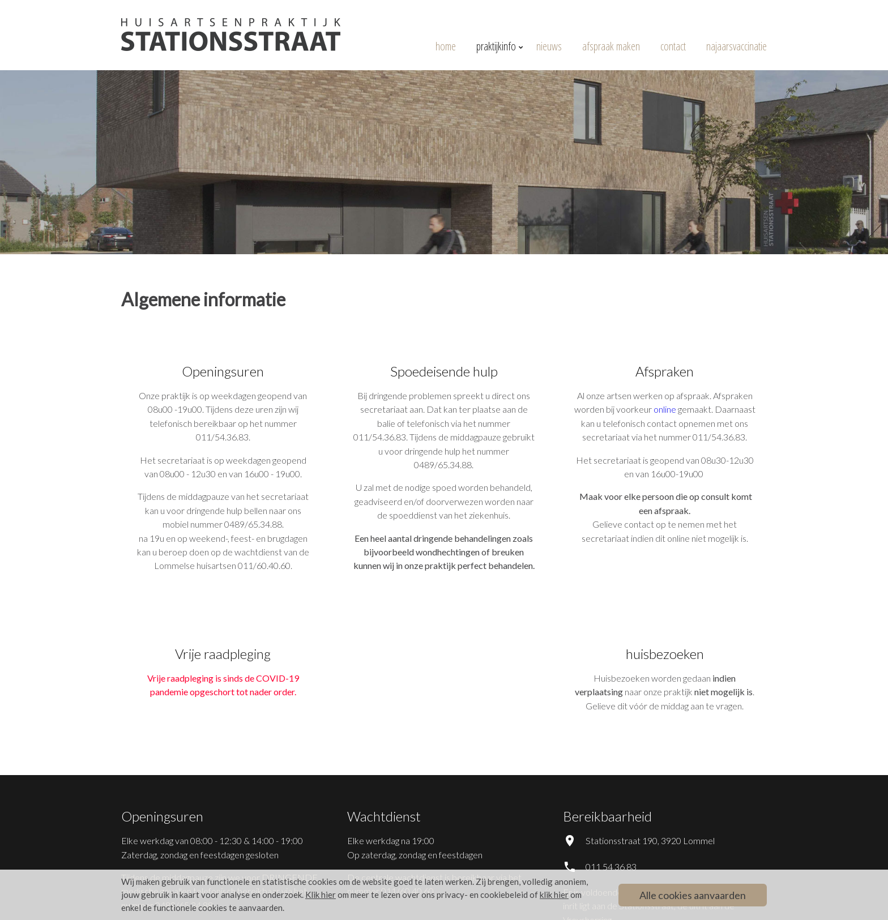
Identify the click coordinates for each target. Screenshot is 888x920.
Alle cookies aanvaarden (692, 895)
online (665, 409)
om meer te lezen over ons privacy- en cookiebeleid (416, 894)
